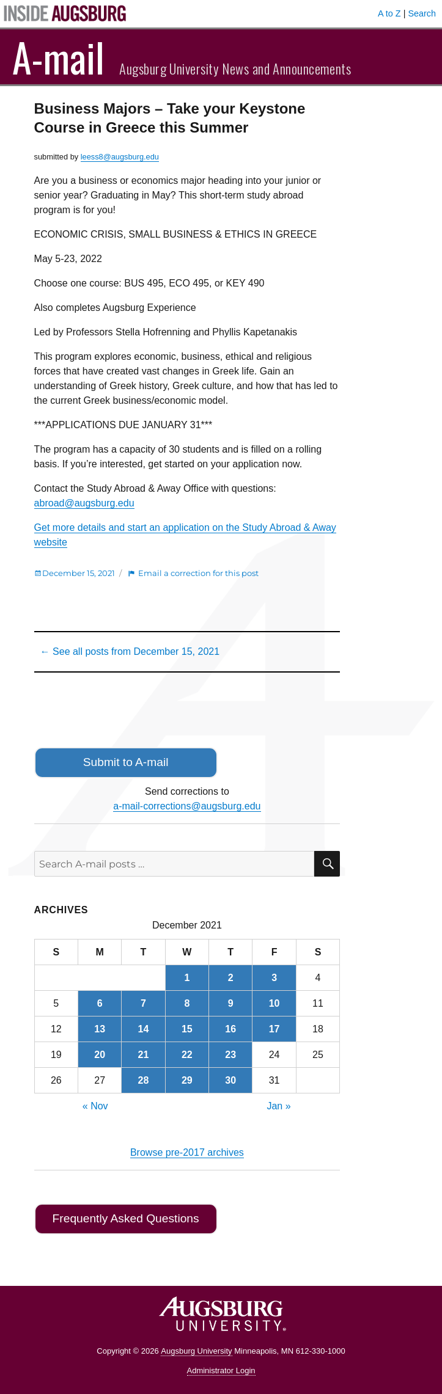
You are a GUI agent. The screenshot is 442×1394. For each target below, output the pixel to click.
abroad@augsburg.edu (84, 503)
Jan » (278, 1106)
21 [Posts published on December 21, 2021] (143, 1054)
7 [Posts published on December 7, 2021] (143, 1003)
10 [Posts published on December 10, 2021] (274, 1003)
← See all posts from (129, 651)
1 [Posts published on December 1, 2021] (187, 978)
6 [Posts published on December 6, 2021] (100, 1003)
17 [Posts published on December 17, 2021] (274, 1029)
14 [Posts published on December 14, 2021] (143, 1029)
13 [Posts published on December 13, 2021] (99, 1029)
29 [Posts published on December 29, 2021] (187, 1080)
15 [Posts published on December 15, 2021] (187, 1029)
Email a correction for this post (198, 573)
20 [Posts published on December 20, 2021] (99, 1054)
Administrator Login (221, 1370)
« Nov (95, 1106)
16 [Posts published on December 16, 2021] (230, 1029)
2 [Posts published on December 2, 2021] (231, 978)
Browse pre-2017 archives (187, 1152)
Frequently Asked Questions (126, 1218)
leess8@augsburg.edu (120, 156)
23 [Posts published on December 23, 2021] (230, 1054)
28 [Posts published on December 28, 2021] (143, 1080)
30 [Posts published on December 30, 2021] (230, 1080)
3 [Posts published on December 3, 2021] (274, 978)
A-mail (58, 57)
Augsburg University (196, 1351)
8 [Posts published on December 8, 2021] (187, 1003)
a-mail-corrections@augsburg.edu (186, 806)
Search (422, 13)
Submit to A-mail (126, 762)
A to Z (389, 13)
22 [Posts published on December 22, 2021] (187, 1054)
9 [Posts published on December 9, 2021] (231, 1003)
